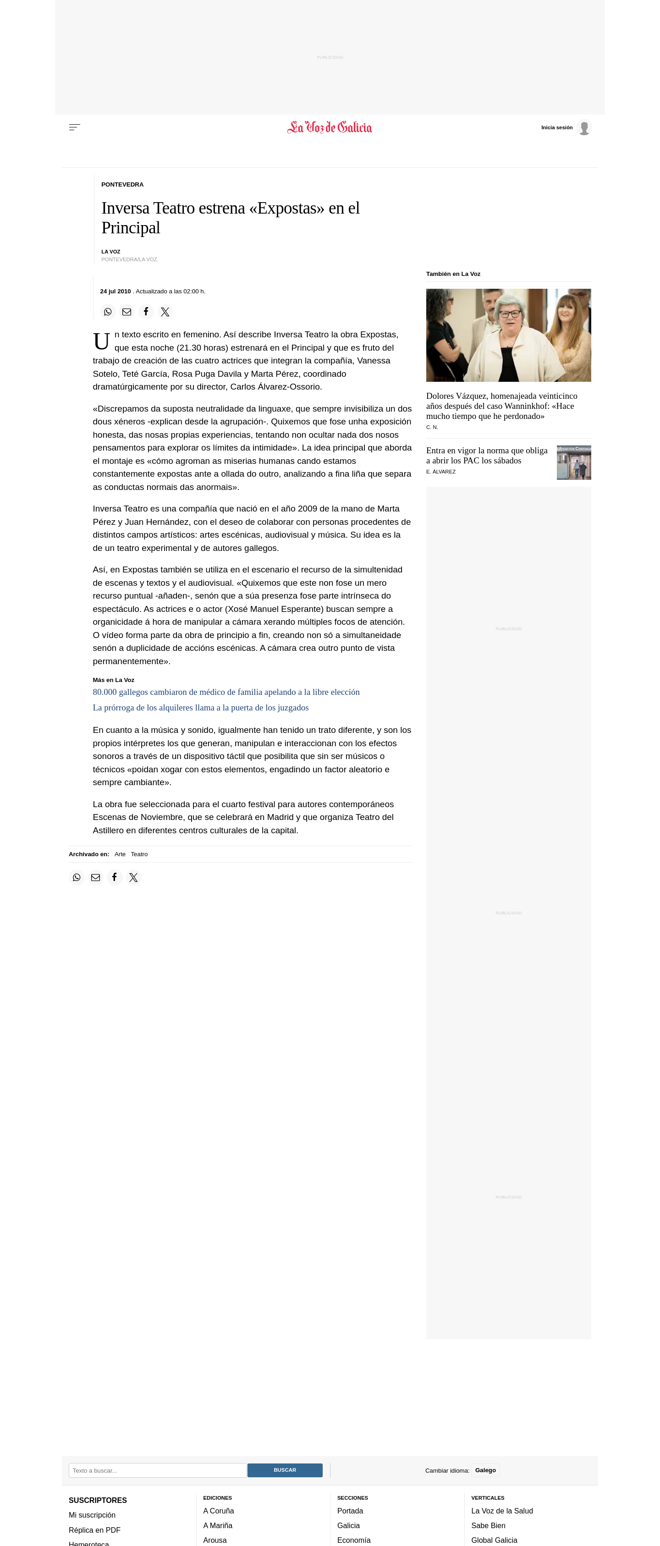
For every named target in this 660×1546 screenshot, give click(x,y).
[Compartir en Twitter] (165, 311)
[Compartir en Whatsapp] (108, 311)
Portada (350, 1510)
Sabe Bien (489, 1525)
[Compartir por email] (127, 311)
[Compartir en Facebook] (146, 311)
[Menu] (75, 127)
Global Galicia (494, 1540)
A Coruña (219, 1510)
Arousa (215, 1540)
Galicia (348, 1525)
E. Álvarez (441, 471)
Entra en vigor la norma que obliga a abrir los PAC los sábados (487, 455)
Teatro (139, 854)
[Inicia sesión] (566, 127)
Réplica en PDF (95, 1529)
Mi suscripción (92, 1515)
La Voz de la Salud (503, 1510)
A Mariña (218, 1525)
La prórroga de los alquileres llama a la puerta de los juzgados (201, 707)
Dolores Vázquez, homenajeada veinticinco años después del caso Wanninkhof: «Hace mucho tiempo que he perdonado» (502, 406)
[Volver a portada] (330, 127)
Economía (354, 1540)
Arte (120, 854)
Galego (485, 1470)
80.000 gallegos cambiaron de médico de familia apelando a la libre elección (226, 692)
